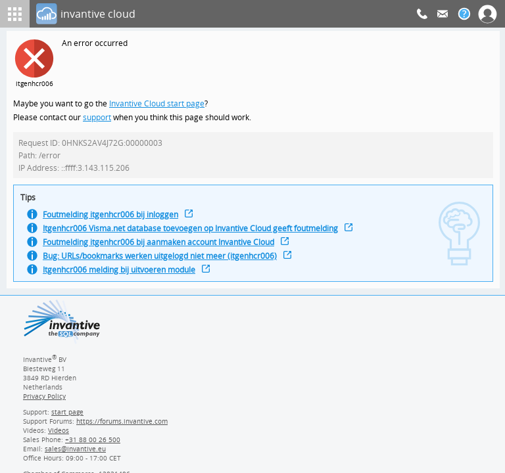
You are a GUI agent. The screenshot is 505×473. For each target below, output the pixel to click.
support (97, 118)
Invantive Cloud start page (158, 104)
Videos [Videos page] (57, 434)
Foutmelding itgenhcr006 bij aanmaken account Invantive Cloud (164, 248)
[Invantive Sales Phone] (91, 444)
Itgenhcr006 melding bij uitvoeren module (123, 276)
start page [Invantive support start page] (68, 416)
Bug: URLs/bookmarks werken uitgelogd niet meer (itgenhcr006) (164, 262)
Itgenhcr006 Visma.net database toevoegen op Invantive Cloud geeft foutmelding (196, 233)
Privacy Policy (44, 400)
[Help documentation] (464, 13)
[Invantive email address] (73, 453)
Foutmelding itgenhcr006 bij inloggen (113, 219)
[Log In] (226, 13)
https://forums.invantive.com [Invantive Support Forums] (122, 425)
